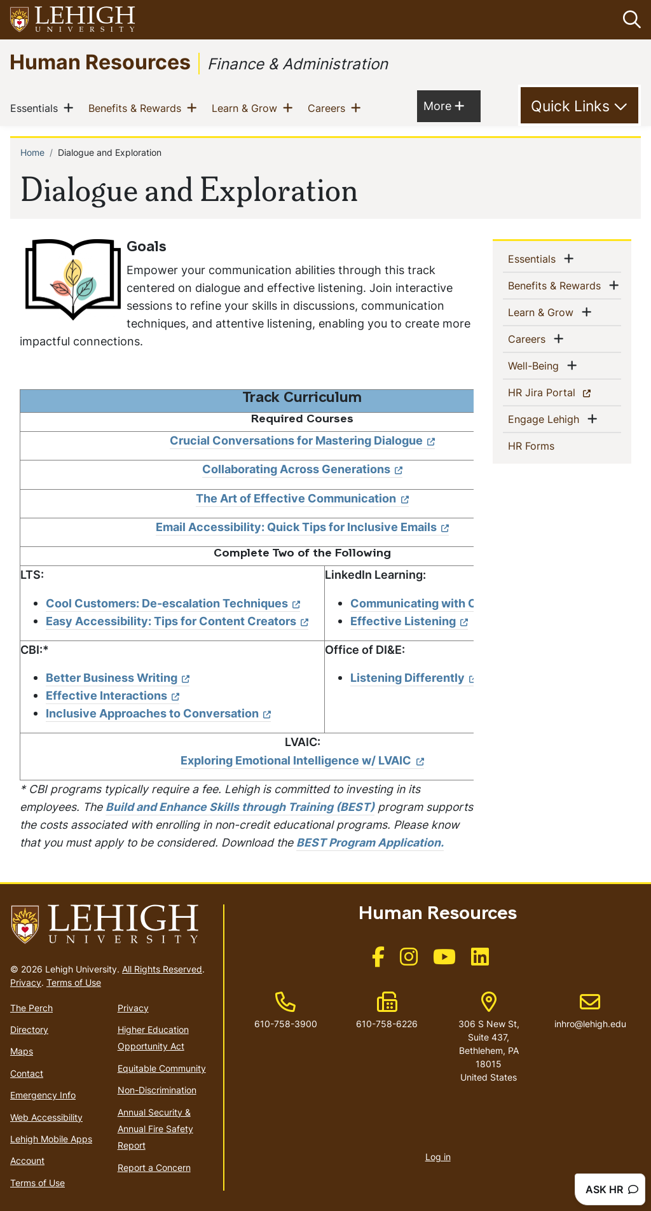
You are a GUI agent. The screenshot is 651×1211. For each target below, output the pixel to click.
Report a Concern (154, 1167)
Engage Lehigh (546, 418)
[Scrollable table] (247, 584)
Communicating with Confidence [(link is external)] (447, 603)
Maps (21, 1051)
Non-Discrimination (157, 1090)
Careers (329, 107)
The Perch (31, 1008)
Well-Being (536, 365)
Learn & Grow (247, 107)
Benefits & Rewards (137, 107)
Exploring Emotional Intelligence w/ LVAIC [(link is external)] (302, 760)
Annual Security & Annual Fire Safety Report (155, 1129)
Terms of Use (73, 982)
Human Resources (100, 61)
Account (27, 1160)
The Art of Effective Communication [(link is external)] (302, 498)
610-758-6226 (387, 1024)
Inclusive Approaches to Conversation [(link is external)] (158, 713)
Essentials (36, 107)
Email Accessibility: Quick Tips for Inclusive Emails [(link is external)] (302, 527)
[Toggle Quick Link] (579, 105)
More (443, 105)
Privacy (25, 982)
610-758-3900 (285, 1024)
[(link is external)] (378, 961)
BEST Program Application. (370, 842)
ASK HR (612, 1189)
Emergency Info (43, 1095)
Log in (438, 1157)
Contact (26, 1073)
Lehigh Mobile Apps (51, 1139)
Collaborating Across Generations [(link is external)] (302, 469)
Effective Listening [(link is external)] (409, 621)
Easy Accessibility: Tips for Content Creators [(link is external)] (177, 621)
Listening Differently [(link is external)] (413, 678)
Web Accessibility (46, 1117)
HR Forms (552, 445)
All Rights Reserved (162, 969)
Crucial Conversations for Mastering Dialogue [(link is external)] (302, 440)
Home (32, 152)
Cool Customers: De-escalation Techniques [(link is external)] (173, 603)
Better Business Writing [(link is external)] (117, 678)
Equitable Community (162, 1068)
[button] (629, 19)
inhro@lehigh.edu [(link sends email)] (590, 1011)
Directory (29, 1029)
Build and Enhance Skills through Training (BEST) (240, 807)
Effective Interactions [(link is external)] (112, 695)
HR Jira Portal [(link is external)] (564, 391)
